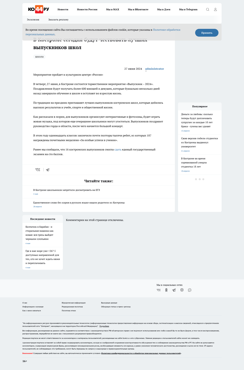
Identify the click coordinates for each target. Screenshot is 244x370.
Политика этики (69, 310)
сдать (118, 149)
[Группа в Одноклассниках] (166, 290)
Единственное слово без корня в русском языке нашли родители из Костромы (98, 205)
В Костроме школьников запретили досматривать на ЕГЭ (98, 192)
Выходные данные (109, 303)
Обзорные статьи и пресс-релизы (116, 306)
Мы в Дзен (163, 9)
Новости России (87, 9)
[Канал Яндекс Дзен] (182, 290)
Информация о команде (32, 306)
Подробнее (104, 326)
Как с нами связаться (31, 310)
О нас (24, 303)
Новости (63, 9)
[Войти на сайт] (215, 9)
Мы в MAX (112, 9)
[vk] (38, 169)
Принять (206, 32)
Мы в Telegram (188, 9)
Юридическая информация (73, 303)
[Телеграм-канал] (174, 290)
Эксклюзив (33, 19)
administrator (154, 68)
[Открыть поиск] (207, 9)
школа (39, 56)
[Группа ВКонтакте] (158, 290)
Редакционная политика (72, 306)
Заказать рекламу (58, 19)
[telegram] (49, 169)
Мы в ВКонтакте (138, 9)
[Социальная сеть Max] (190, 290)
